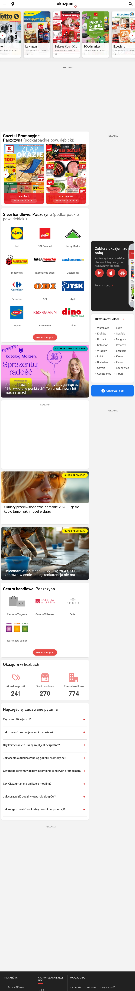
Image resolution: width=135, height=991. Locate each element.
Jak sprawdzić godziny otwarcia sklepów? (29, 803)
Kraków (101, 340)
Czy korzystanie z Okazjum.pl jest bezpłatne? (31, 752)
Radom (120, 369)
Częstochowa (104, 381)
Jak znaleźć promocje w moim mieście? (28, 739)
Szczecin (121, 358)
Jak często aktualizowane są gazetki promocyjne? (34, 765)
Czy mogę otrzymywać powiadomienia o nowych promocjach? (42, 778)
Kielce (119, 363)
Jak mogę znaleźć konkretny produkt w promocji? (34, 816)
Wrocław (102, 358)
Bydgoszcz (122, 346)
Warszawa (103, 335)
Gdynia (101, 375)
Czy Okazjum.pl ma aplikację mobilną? (27, 790)
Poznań (101, 346)
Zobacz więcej (45, 344)
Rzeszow (121, 352)
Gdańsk (120, 340)
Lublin (100, 363)
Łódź (119, 335)
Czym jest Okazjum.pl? (17, 726)
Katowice (102, 352)
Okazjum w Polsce (110, 326)
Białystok (102, 369)
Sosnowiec (122, 375)
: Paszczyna (38, 145)
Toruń (119, 381)
